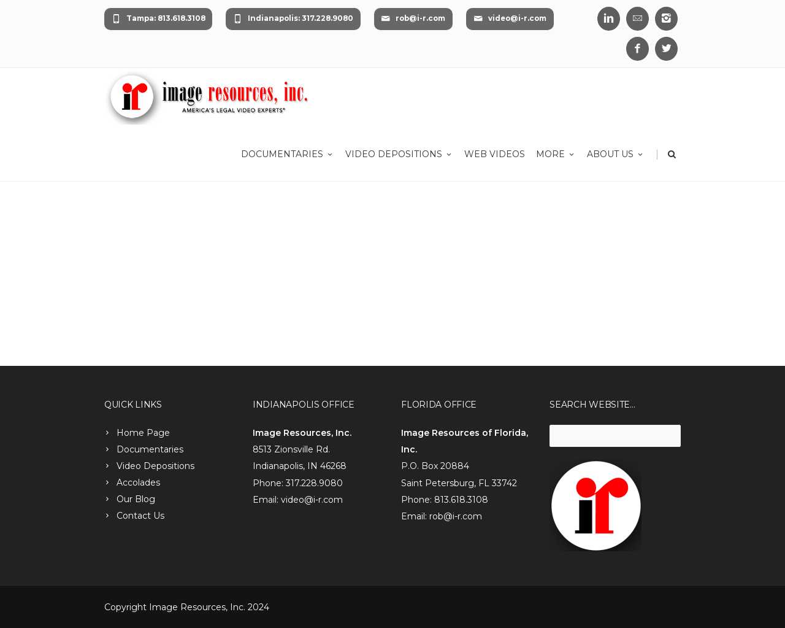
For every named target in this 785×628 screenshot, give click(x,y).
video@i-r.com (509, 18)
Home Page (143, 432)
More (556, 154)
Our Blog (136, 499)
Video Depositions (399, 154)
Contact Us (140, 515)
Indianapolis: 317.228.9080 (293, 18)
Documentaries (287, 154)
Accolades (138, 482)
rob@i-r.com (413, 18)
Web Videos (494, 154)
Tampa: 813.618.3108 (158, 18)
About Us (616, 154)
